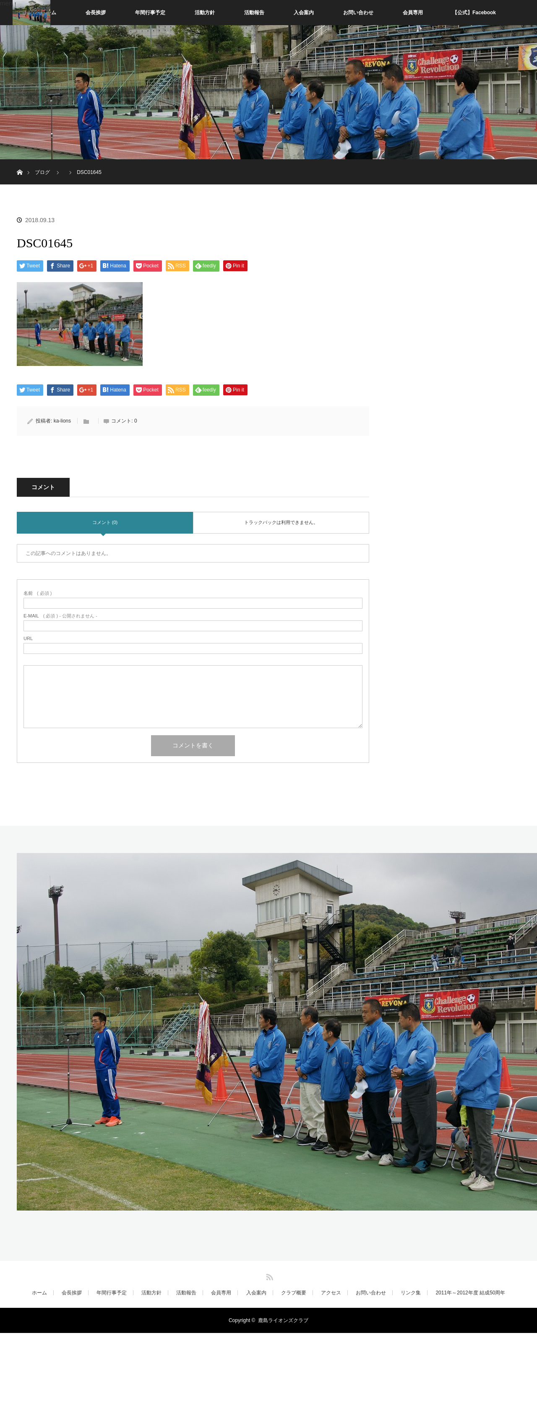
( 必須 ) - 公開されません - (60, 616)
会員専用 (413, 13)
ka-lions (62, 421)
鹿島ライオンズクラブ (283, 1320)
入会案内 (304, 13)
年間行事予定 (150, 13)
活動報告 (254, 13)
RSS (268, 1275)
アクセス (331, 1292)
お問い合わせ (358, 13)
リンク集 (411, 1292)
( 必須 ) (37, 593)
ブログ (42, 172)
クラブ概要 (293, 1292)
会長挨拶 (96, 13)
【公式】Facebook (474, 13)
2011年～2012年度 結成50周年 (470, 1292)
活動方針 (205, 13)
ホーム (39, 1292)
